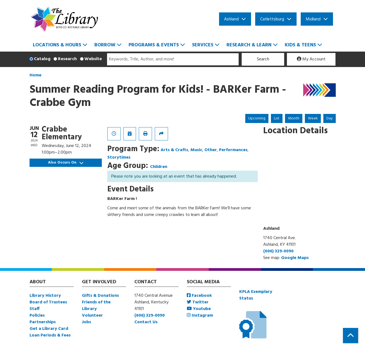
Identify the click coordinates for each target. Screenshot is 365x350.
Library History (45, 295)
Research (67, 59)
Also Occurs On (65, 162)
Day (329, 118)
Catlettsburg (272, 19)
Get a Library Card (49, 328)
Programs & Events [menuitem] (154, 45)
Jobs (86, 322)
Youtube (199, 308)
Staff (34, 308)
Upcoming (256, 118)
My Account (311, 59)
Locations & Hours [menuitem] (57, 45)
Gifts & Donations (100, 295)
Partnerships (43, 322)
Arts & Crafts (174, 150)
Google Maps (295, 257)
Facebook (199, 295)
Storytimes (118, 157)
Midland (313, 19)
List (276, 118)
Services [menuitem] (202, 45)
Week (313, 118)
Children (158, 166)
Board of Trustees (48, 302)
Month (293, 118)
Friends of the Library (96, 305)
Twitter (198, 302)
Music (196, 150)
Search (263, 59)
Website (93, 59)
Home (35, 75)
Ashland (231, 19)
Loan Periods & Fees (50, 335)
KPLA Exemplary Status (255, 295)
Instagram (200, 315)
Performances (233, 150)
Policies (37, 315)
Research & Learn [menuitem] (249, 45)
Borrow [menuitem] (104, 45)
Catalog (42, 59)
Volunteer (92, 315)
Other (210, 150)
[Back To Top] (350, 335)
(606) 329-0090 (278, 251)
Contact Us (146, 322)
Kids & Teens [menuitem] (300, 45)
